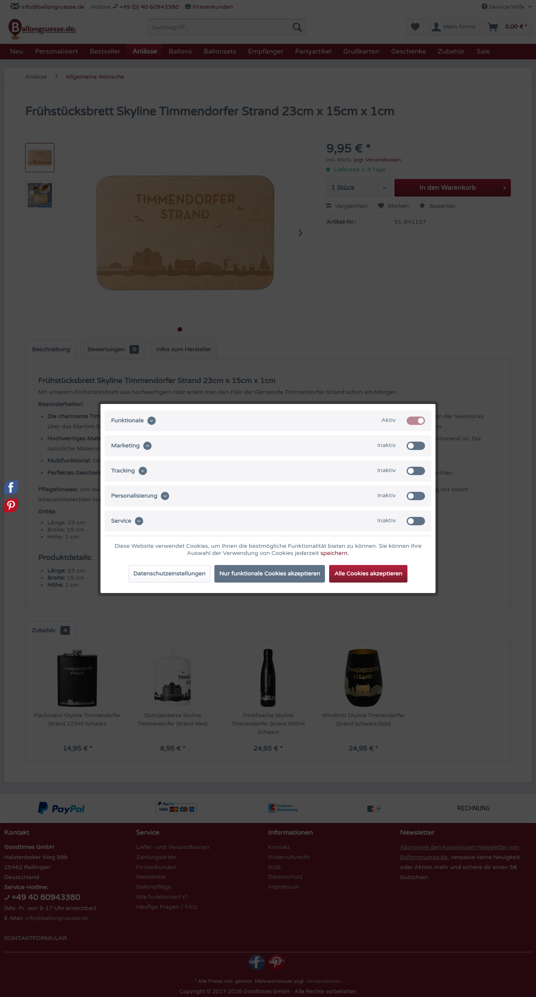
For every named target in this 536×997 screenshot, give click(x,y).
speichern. (334, 553)
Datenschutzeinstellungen (169, 573)
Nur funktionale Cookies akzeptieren (269, 573)
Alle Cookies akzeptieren (368, 573)
